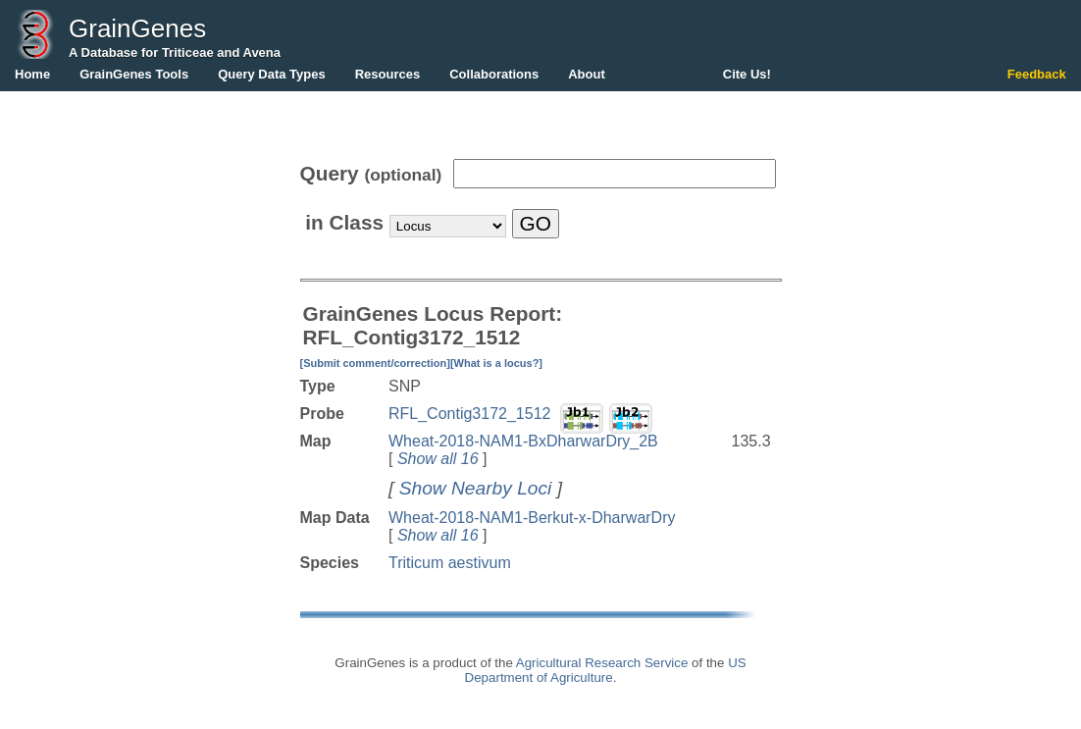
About (586, 74)
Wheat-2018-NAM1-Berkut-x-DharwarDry (532, 517)
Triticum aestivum (449, 562)
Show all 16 (438, 458)
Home (32, 74)
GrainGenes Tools (133, 74)
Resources (387, 74)
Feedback (1036, 74)
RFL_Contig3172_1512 (469, 413)
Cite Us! (747, 74)
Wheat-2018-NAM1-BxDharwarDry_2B (523, 441)
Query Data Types (272, 74)
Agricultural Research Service (602, 662)
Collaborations (494, 74)
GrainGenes (137, 28)
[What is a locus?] (496, 363)
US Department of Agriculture (605, 670)
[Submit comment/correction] (375, 363)
